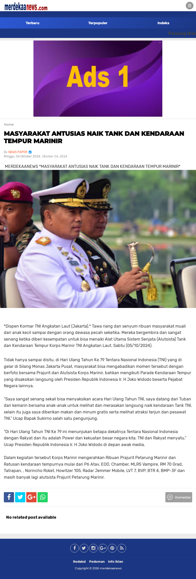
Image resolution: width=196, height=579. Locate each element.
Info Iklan (115, 561)
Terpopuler (97, 23)
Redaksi (79, 561)
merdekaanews (110, 568)
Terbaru (32, 23)
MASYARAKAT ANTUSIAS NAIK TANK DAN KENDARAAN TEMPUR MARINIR (94, 137)
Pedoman (97, 561)
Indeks (163, 23)
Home (9, 124)
